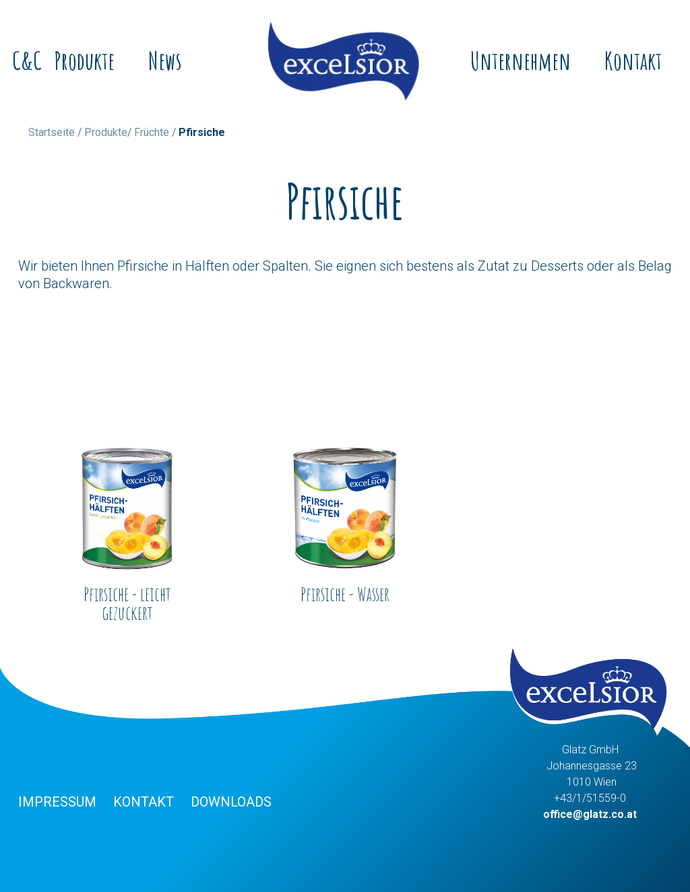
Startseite (51, 132)
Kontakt (633, 60)
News (165, 60)
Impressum (57, 802)
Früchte (151, 132)
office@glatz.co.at (590, 814)
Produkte (84, 60)
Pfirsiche (202, 132)
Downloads (231, 802)
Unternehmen (520, 60)
